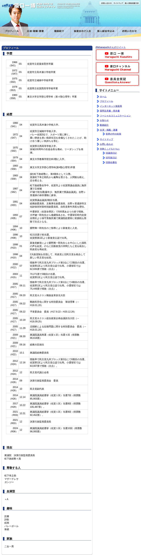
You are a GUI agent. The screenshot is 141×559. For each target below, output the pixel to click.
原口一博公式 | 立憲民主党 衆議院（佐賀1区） (43, 4)
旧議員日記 (111, 153)
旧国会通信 (111, 162)
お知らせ (104, 120)
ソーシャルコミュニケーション (115, 115)
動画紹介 (58, 33)
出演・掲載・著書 (35, 33)
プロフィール (11, 33)
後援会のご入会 (82, 33)
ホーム (103, 96)
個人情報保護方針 (132, 3)
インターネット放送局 (111, 106)
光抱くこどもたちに (110, 149)
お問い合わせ (106, 3)
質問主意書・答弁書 (110, 111)
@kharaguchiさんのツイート (110, 47)
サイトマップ (118, 3)
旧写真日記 (111, 157)
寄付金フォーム (106, 33)
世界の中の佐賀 (113, 134)
